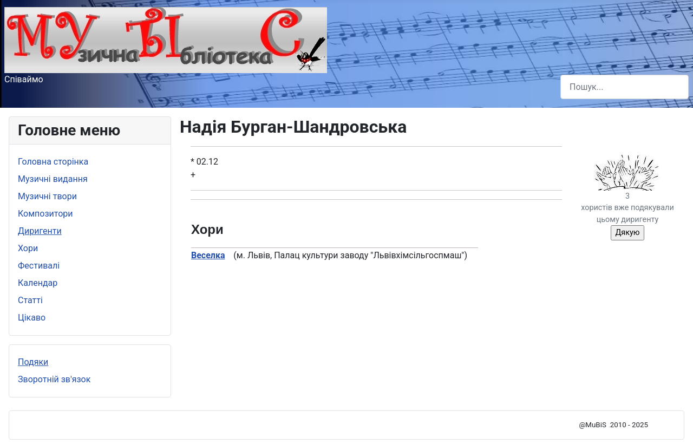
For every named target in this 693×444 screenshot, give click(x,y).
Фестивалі (39, 265)
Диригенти (40, 231)
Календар (37, 283)
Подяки (33, 362)
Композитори (45, 213)
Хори (28, 248)
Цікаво (31, 317)
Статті (30, 300)
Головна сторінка (53, 161)
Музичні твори (47, 196)
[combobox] (624, 87)
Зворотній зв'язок (54, 379)
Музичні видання (53, 179)
